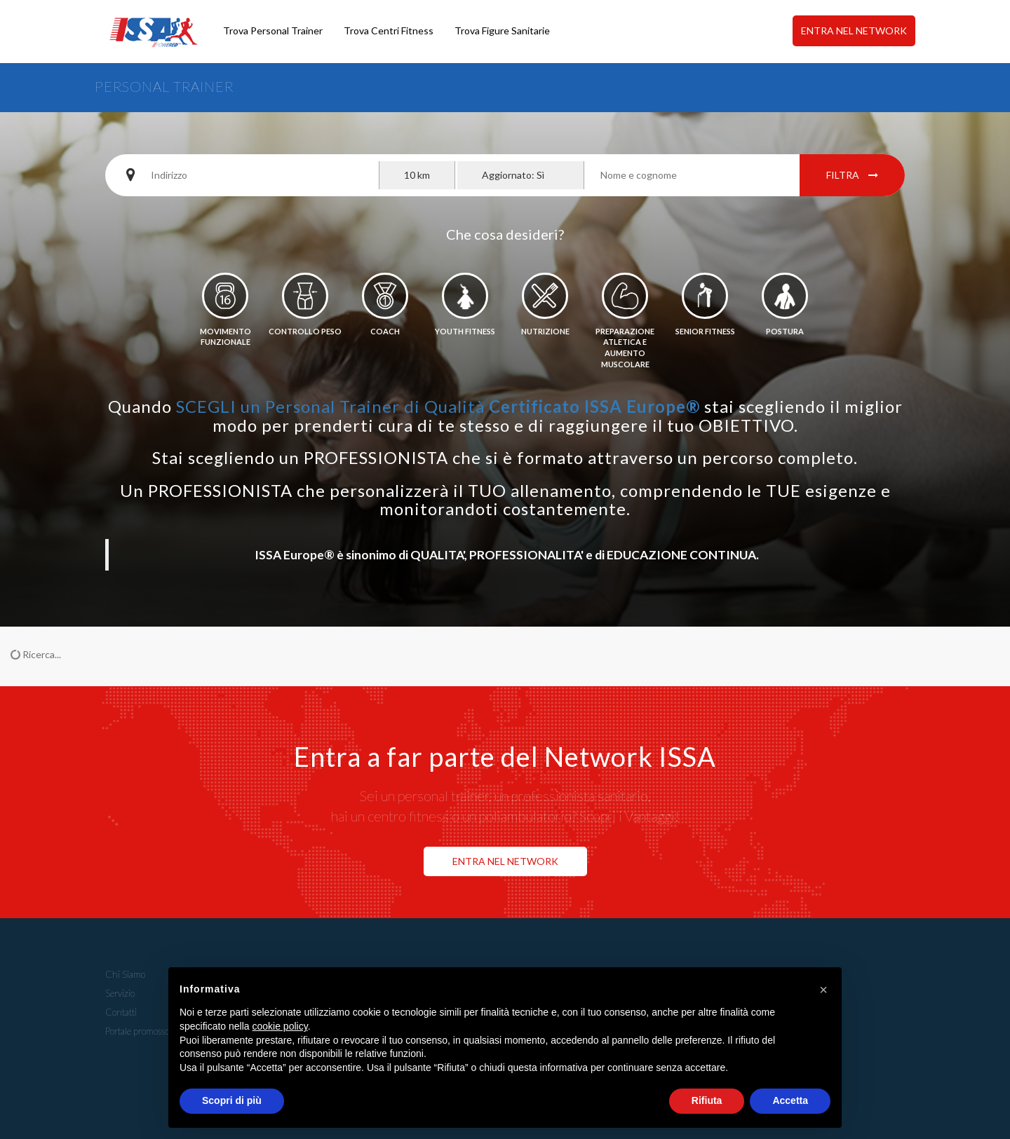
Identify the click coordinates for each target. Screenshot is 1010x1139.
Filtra (852, 175)
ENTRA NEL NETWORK (854, 30)
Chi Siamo (125, 974)
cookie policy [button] (280, 1026)
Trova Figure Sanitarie (502, 30)
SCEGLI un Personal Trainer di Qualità (438, 406)
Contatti (121, 1012)
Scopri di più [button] (232, 1100)
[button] (823, 989)
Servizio (120, 993)
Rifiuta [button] (707, 1100)
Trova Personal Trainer (273, 30)
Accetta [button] (790, 1100)
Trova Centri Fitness (388, 30)
